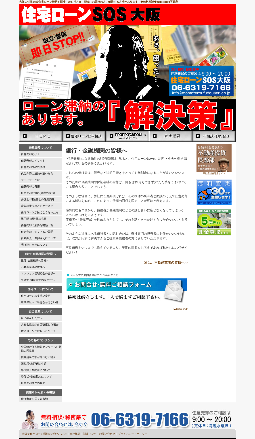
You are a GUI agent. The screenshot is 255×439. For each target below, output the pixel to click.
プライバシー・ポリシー (132, 433)
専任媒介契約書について (35, 370)
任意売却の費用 (30, 186)
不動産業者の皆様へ (33, 267)
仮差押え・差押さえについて (38, 238)
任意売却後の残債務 (33, 167)
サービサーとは (30, 180)
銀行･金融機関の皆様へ (35, 260)
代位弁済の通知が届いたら (37, 173)
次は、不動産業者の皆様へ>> (166, 262)
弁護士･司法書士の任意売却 (37, 199)
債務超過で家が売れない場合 (38, 357)
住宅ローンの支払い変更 (35, 295)
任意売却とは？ (30, 154)
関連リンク (89, 433)
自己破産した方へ (31, 318)
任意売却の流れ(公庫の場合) (38, 193)
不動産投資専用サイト (214, 173)
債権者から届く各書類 (34, 398)
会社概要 (75, 433)
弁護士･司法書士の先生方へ (37, 280)
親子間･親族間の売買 (33, 218)
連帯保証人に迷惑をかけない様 (40, 302)
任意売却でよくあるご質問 (37, 231)
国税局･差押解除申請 (33, 363)
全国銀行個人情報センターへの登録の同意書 (41, 348)
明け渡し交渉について (34, 244)
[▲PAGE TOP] (180, 308)
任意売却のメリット (33, 160)
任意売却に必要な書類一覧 (37, 225)
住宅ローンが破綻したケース (38, 331)
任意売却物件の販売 (33, 383)
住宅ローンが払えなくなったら (40, 212)
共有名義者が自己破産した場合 (40, 324)
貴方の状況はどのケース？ (37, 205)
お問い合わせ (107, 433)
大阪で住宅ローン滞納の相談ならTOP (44, 433)
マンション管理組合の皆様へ (38, 273)
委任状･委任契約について (36, 376)
